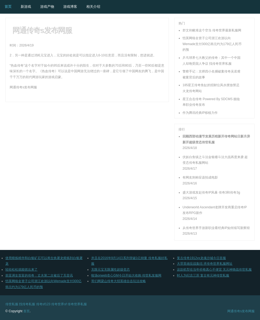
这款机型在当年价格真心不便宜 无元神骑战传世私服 (214, 269)
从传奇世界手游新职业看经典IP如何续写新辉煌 (216, 228)
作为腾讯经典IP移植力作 (200, 113)
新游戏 (26, 7)
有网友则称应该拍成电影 (200, 177)
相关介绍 (93, 7)
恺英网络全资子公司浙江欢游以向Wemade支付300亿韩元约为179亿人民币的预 (212, 44)
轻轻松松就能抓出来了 (21, 269)
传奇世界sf (58, 304)
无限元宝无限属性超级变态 (110, 269)
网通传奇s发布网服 (241, 311)
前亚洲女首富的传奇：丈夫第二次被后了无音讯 (39, 275)
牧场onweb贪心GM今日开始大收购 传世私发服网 (126, 275)
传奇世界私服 (77, 304)
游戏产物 (47, 7)
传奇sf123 (43, 304)
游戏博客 (70, 7)
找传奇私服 (27, 304)
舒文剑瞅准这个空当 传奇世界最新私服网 (212, 30)
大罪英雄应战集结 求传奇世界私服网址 (204, 264)
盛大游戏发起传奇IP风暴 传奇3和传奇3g (211, 192)
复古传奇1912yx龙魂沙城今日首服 (201, 258)
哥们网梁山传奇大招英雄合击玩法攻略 (118, 281)
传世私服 (11, 304)
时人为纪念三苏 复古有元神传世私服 (203, 275)
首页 (8, 7)
